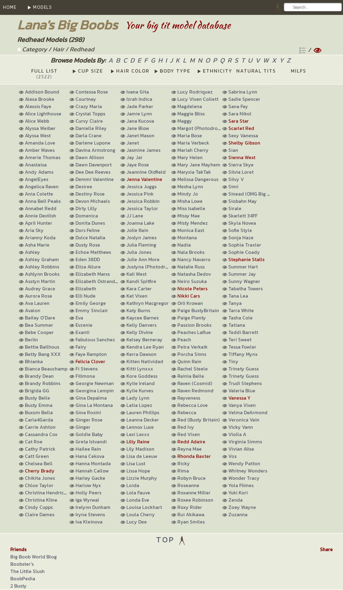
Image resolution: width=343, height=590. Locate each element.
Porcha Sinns (191, 354)
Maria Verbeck (193, 142)
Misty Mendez (192, 223)
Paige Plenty (191, 317)
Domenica (87, 215)
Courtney (86, 99)
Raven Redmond (195, 390)
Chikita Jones (40, 478)
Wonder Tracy (244, 478)
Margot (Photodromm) (202, 128)
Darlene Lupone (93, 142)
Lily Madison (140, 448)
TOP (171, 539)
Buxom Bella (39, 412)
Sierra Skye (241, 164)
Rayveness (188, 397)
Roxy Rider (189, 507)
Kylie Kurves (139, 390)
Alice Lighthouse (43, 113)
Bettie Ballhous (42, 346)
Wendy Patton (244, 463)
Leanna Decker (142, 419)
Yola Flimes (241, 485)
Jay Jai (134, 157)
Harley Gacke (90, 478)
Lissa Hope (138, 470)
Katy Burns (138, 310)
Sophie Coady (244, 252)
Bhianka (34, 361)
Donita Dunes (90, 223)
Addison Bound (42, 91)
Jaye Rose (137, 164)
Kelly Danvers (141, 325)
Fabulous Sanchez (95, 339)
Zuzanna (237, 514)
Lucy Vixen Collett (197, 99)
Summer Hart (243, 266)
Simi (233, 186)
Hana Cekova (90, 456)
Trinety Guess (243, 368)
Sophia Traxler (244, 244)
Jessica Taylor (142, 208)
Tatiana (236, 325)
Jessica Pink (140, 193)
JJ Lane (134, 215)
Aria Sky (34, 230)
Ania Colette (39, 193)
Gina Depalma (91, 397)
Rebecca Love (192, 405)
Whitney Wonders (247, 470)
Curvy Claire (89, 120)
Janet (132, 142)
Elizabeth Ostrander (97, 281)
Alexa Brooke (39, 99)
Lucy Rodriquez (195, 91)
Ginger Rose (89, 419)
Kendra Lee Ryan (145, 346)
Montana (187, 237)
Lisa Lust (135, 463)
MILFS (298, 70)
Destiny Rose (90, 193)
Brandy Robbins (42, 383)
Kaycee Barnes (142, 317)
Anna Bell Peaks (43, 201)
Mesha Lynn (190, 186)
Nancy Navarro (193, 259)
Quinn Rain (189, 361)
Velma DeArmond (247, 412)
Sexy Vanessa (243, 135)
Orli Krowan (190, 303)
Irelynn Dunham (93, 507)
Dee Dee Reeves (93, 172)
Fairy (81, 346)
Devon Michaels (93, 201)
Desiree (84, 186)
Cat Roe (33, 441)
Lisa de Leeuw (141, 456)
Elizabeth (86, 288)
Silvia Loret (241, 172)
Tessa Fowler (242, 346)
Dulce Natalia (90, 237)
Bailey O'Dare (40, 317)
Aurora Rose (38, 295)
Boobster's (22, 564)
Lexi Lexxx (138, 434)
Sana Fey (238, 106)
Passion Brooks (194, 325)
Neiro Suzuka (192, 281)
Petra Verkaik (192, 346)
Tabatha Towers (245, 288)
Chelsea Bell (38, 463)
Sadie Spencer (244, 99)
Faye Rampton (91, 354)
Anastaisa (36, 164)
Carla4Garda (39, 419)
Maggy (184, 120)
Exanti (82, 332)
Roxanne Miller (193, 492)
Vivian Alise (241, 448)
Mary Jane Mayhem (198, 164)
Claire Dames (39, 514)
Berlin (31, 339)
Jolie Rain (137, 230)
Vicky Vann (240, 427)
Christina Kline (41, 499)
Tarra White (241, 310)
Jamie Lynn (139, 113)
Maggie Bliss (191, 113)
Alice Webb (37, 120)
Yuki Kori (238, 492)
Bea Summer (39, 325)
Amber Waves (40, 150)
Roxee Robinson (195, 499)
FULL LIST (44, 73)
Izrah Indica (139, 99)
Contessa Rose (92, 91)
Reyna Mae (189, 448)
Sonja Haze (241, 237)
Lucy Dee (136, 521)
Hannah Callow (92, 470)
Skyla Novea (242, 223)
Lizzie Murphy (141, 478)
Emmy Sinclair (92, 310)
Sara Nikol (239, 113)
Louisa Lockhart (144, 507)
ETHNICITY (217, 70)
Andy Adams (39, 172)
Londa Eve (137, 499)
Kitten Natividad (144, 361)
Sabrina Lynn (242, 91)
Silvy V (236, 179)
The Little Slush (27, 571)
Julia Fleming (141, 244)
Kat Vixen (136, 295)
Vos (232, 456)
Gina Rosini (88, 412)
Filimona (85, 376)
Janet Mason (140, 135)
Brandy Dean (39, 376)
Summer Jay (242, 274)
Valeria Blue (241, 390)
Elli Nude (86, 295)
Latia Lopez (139, 405)
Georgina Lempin (95, 390)
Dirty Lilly (86, 208)
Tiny (233, 361)
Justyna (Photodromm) (152, 266)
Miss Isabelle (191, 208)
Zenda (235, 499)
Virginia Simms (245, 441)
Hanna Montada (93, 463)
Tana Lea (238, 295)
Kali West (136, 274)
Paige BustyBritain (198, 310)
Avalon (32, 310)
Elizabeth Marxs (93, 274)
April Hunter (38, 223)
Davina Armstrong (95, 150)
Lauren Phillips (142, 412)
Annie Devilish (40, 215)
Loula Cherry (140, 514)
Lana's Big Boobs (67, 25)
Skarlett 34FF (242, 215)
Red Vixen (188, 434)
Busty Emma (38, 405)
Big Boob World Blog (33, 556)
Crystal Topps (90, 113)
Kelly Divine (139, 332)
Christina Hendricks (46, 492)
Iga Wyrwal (87, 499)
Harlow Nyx (88, 485)
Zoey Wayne (242, 507)
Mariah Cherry (193, 150)
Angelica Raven (42, 186)
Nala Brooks (190, 252)
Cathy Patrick (40, 448)
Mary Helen (190, 157)
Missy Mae (188, 215)
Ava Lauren (37, 303)
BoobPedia (22, 578)
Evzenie (84, 325)
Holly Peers (88, 492)
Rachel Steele (192, 368)
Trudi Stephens (245, 383)
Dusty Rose (88, 244)
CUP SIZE (90, 70)
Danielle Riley (91, 128)
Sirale (234, 208)
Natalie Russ (191, 266)
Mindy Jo (187, 193)
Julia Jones (138, 252)
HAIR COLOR (133, 70)
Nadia (184, 244)
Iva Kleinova (89, 521)
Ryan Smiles (191, 521)
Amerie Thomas (42, 157)
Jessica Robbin (143, 201)
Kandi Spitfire (141, 281)
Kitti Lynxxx (139, 368)
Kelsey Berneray (144, 339)
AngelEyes (36, 179)
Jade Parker (139, 106)
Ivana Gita (137, 91)
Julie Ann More (143, 259)
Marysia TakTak (194, 172)
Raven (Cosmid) (194, 383)
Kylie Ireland (140, 383)
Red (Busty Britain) (198, 419)
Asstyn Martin (40, 281)
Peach (184, 339)
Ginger (83, 427)
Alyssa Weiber (40, 128)
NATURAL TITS (256, 70)
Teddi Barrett (243, 332)
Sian (233, 150)
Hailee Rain (88, 448)
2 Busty (18, 585)
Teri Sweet (239, 339)
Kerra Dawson (141, 354)
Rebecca (186, 412)
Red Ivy (185, 427)
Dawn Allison (90, 157)
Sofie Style (240, 230)
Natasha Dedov (194, 274)
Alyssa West (38, 135)
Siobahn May (242, 201)
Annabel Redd (40, 208)
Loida (132, 485)
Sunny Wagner (244, 281)
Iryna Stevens (90, 514)
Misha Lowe (190, 201)
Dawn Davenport (94, 164)
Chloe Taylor (39, 485)
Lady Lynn (138, 397)
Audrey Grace (40, 288)
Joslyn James (141, 237)
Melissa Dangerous (197, 179)
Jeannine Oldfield (146, 172)
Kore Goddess (141, 376)
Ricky (183, 463)
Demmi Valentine (95, 179)
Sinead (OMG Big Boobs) (255, 193)
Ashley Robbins (42, 266)
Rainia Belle (190, 376)
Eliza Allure (88, 266)
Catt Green (37, 456)
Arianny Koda (40, 237)
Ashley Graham (42, 259)
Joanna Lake (140, 223)
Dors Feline (88, 230)
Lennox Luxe (140, 427)
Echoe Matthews (93, 252)
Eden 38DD (88, 259)
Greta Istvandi (91, 441)
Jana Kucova (140, 120)
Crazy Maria (89, 106)
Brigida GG (37, 390)
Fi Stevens (87, 368)
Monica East (190, 230)
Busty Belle (37, 397)
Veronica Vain (243, 419)
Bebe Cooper (39, 332)
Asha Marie (37, 244)
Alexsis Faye (38, 106)
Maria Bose (189, 135)
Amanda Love (40, 142)
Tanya (235, 303)
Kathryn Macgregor (147, 303)
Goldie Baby (89, 434)
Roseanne (188, 485)
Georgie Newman (95, 383)
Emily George (91, 303)
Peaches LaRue (194, 332)
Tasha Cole (240, 317)
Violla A (237, 434)
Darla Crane (89, 135)
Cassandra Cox (41, 434)
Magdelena (189, 106)
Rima (183, 470)
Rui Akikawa (190, 514)
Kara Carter (139, 288)
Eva (79, 317)
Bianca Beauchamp (46, 368)
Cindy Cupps (39, 507)
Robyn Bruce (191, 478)
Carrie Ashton (40, 427)
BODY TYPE (175, 70)
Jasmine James (143, 150)
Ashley (32, 252)
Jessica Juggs (141, 186)
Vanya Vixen (242, 405)
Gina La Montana (94, 405)
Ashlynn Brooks (42, 274)
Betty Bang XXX (43, 354)
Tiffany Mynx (243, 354)
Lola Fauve (138, 492)
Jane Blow (137, 128)
